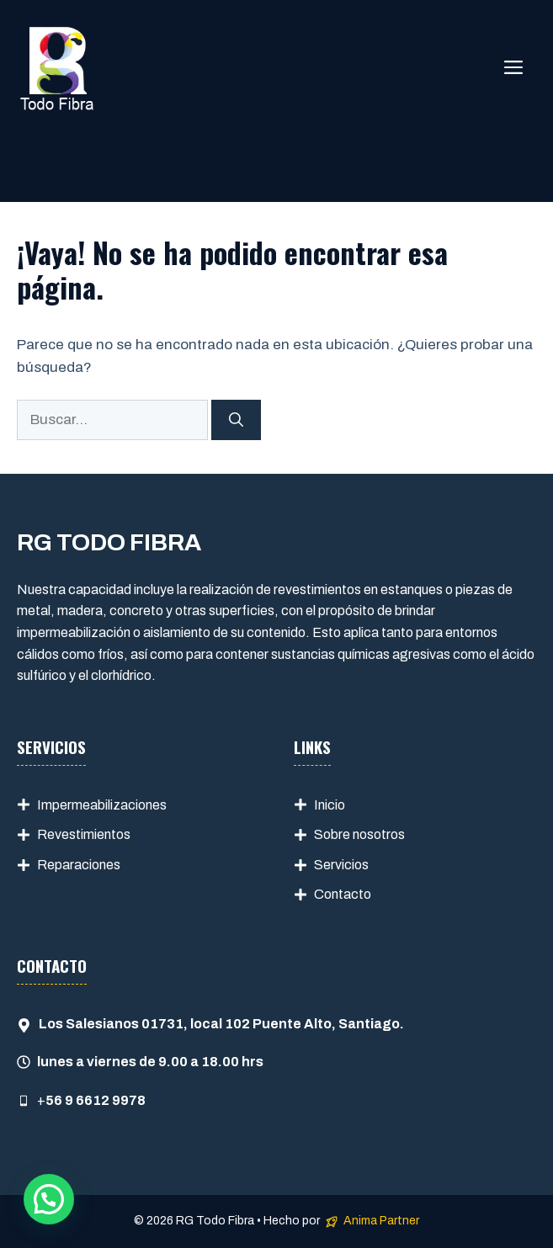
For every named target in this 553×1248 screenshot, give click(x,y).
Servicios (341, 865)
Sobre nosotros (359, 834)
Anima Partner (381, 1220)
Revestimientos (83, 834)
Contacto (342, 894)
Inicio (329, 805)
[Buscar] (236, 420)
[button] (49, 1199)
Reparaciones (78, 865)
